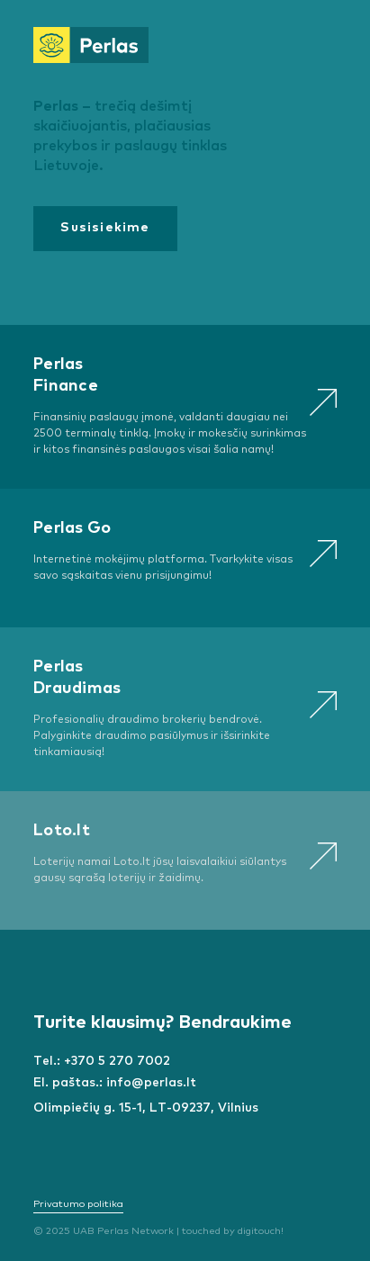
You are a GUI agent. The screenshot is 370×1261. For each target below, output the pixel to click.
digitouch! (261, 1231)
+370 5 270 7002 (117, 1061)
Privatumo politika (78, 1204)
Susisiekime (104, 227)
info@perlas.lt (151, 1082)
